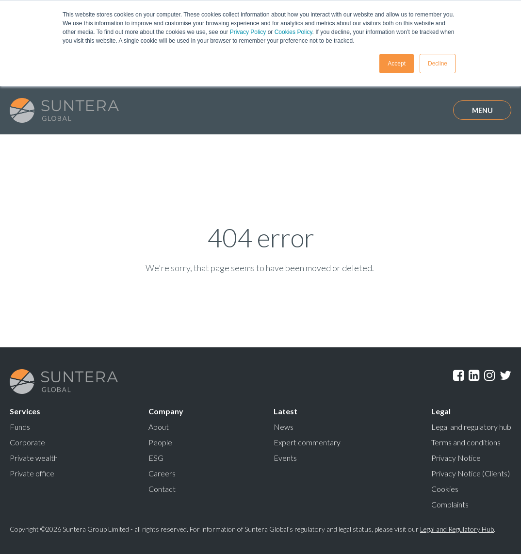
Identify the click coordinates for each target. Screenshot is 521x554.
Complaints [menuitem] (450, 504)
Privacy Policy (248, 32)
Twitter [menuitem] (505, 375)
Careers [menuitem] (162, 473)
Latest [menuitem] (285, 411)
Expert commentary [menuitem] (307, 442)
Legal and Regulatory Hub (457, 529)
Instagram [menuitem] (489, 375)
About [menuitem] (158, 426)
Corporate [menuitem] (27, 442)
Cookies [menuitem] (444, 488)
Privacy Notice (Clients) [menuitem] (470, 473)
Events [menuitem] (285, 457)
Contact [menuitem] (162, 488)
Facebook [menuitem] (458, 375)
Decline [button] (437, 63)
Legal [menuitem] (441, 411)
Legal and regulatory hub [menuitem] (471, 426)
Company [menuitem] (165, 411)
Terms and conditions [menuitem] (466, 442)
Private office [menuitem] (32, 473)
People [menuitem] (160, 442)
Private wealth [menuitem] (34, 457)
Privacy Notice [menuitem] (456, 457)
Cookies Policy (293, 32)
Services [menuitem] (25, 411)
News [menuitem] (283, 426)
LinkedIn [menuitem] (474, 375)
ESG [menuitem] (155, 457)
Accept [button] (397, 63)
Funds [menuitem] (20, 426)
